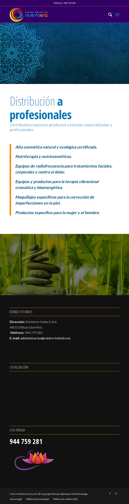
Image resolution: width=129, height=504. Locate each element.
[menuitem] (108, 14)
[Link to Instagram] (116, 493)
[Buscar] (108, 14)
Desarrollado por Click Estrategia (70, 494)
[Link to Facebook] (110, 493)
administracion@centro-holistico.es (46, 338)
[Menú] (117, 14)
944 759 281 (70, 3)
